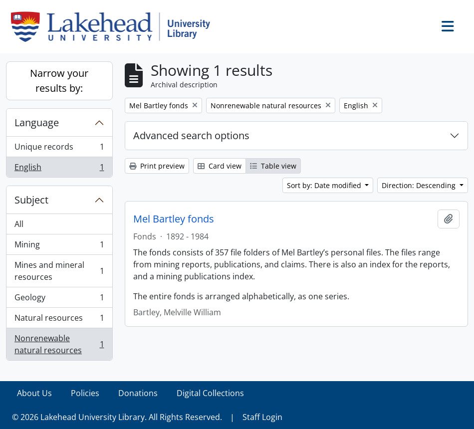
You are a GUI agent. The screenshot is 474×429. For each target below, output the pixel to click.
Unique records (59, 149)
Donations (138, 393)
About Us (34, 393)
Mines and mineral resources (59, 270)
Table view (273, 166)
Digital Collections (210, 393)
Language (36, 122)
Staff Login (262, 417)
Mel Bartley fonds (173, 219)
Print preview (157, 166)
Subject (31, 200)
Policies (85, 393)
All (18, 223)
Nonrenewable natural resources (59, 344)
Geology (59, 299)
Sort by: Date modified (325, 185)
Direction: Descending (420, 185)
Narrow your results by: (59, 80)
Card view (219, 166)
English (59, 169)
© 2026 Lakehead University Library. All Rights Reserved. (117, 417)
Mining (59, 246)
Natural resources (59, 320)
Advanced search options (191, 135)
